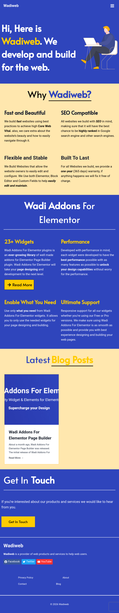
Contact (22, 583)
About (66, 577)
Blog (58, 583)
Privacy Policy (25, 577)
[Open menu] (112, 6)
